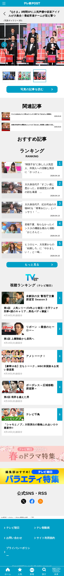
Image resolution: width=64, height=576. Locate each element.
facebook (32, 501)
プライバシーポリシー (18, 552)
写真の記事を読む (32, 89)
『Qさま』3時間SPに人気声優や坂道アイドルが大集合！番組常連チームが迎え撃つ (22, 517)
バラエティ (10, 517)
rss (40, 501)
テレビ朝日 (12, 527)
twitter (23, 501)
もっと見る (32, 264)
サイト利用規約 (45, 537)
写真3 (32, 517)
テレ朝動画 (43, 527)
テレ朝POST (32, 3)
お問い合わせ (14, 537)
